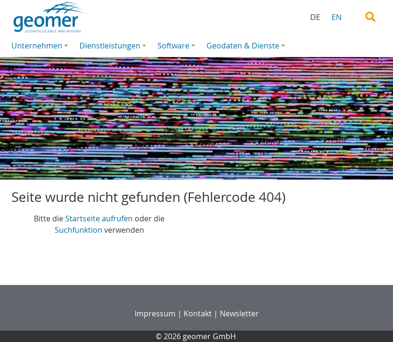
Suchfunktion (78, 230)
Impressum (155, 313)
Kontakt (198, 313)
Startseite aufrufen (99, 218)
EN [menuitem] (337, 17)
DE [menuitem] (315, 17)
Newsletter (239, 313)
